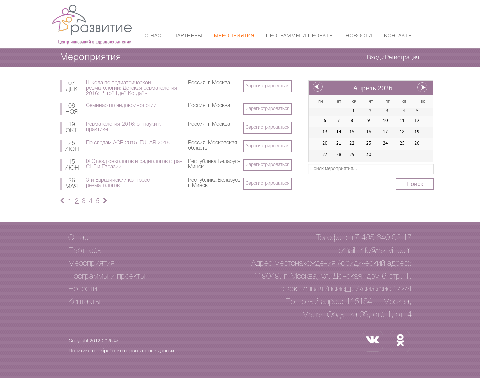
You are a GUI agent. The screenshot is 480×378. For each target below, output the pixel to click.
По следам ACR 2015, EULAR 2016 (128, 143)
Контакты (398, 36)
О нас (153, 36)
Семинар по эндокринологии (121, 105)
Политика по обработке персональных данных (121, 351)
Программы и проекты (300, 36)
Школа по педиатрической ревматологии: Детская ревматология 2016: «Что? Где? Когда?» (131, 88)
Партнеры (187, 36)
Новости (359, 36)
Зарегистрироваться (267, 86)
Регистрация (402, 57)
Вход (374, 57)
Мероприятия (234, 36)
